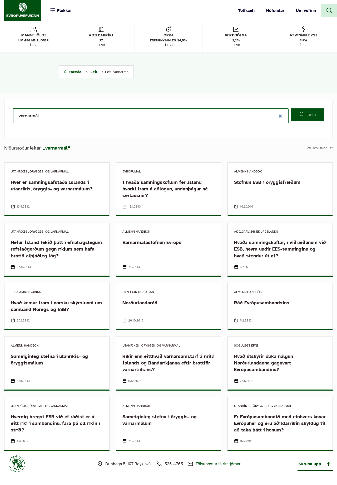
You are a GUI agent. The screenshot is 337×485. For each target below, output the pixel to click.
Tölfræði (246, 10)
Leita (307, 114)
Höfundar (275, 10)
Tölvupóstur (218, 464)
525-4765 (174, 464)
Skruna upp (315, 464)
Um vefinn (306, 10)
